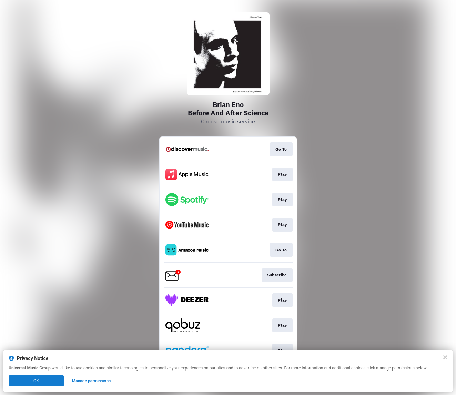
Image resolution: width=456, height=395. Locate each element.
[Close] (445, 357)
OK (36, 380)
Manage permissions (91, 380)
